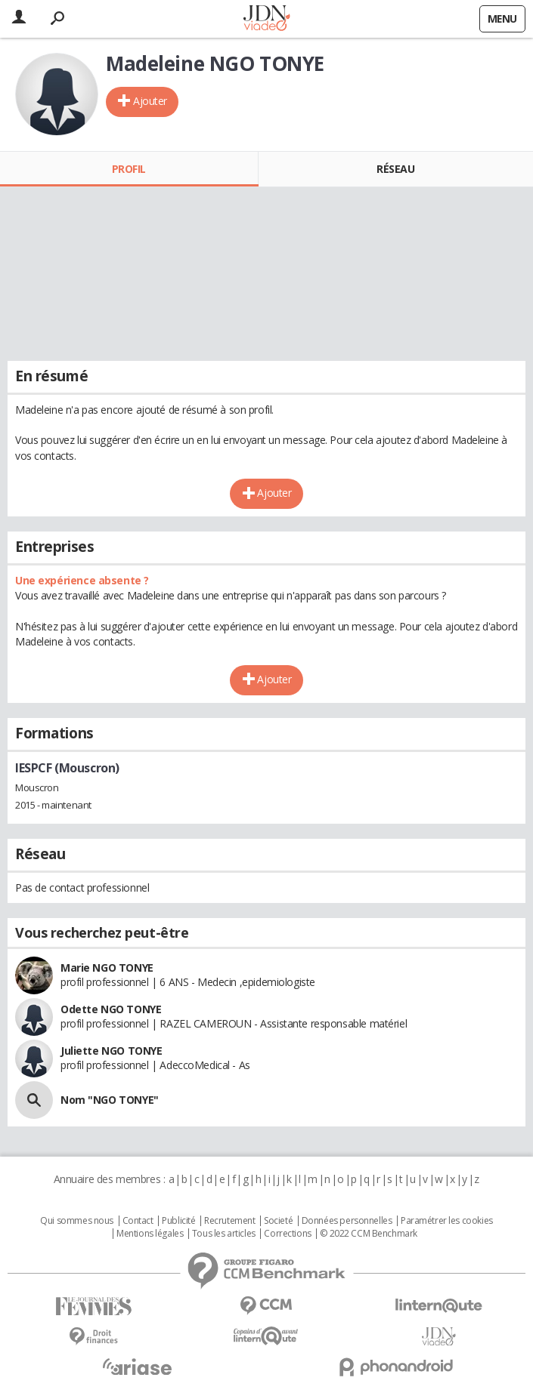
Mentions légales (149, 1233)
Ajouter (150, 101)
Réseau (395, 169)
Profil (129, 169)
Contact (137, 1221)
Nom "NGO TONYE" (109, 1099)
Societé (278, 1221)
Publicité (178, 1221)
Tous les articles (224, 1233)
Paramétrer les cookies (447, 1221)
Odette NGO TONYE (110, 1009)
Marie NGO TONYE (106, 967)
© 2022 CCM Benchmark (368, 1233)
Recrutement (229, 1221)
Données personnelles (347, 1221)
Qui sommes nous (76, 1221)
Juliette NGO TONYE (111, 1050)
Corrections (287, 1233)
